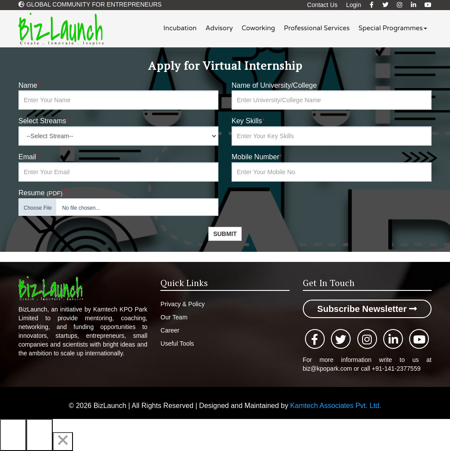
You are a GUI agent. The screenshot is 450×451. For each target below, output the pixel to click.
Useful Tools (177, 343)
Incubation (180, 28)
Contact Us (322, 4)
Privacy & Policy (182, 304)
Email (28, 157)
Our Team (173, 317)
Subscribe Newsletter (367, 309)
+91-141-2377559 (396, 368)
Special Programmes (393, 28)
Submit (225, 233)
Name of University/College (274, 85)
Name (29, 85)
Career (169, 330)
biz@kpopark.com (328, 368)
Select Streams (43, 121)
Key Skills (248, 121)
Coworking (258, 28)
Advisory (218, 28)
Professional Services (317, 28)
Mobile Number (257, 157)
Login (353, 4)
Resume (41, 193)
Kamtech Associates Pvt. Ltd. (335, 405)
